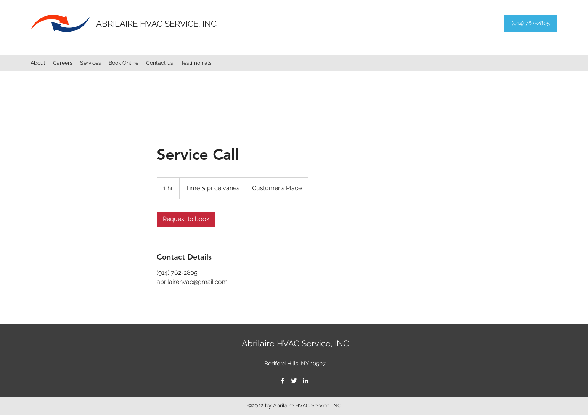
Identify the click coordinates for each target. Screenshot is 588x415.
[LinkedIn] (305, 381)
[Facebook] (282, 381)
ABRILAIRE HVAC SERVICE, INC (156, 24)
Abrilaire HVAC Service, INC (295, 343)
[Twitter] (294, 381)
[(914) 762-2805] (530, 23)
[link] (186, 219)
